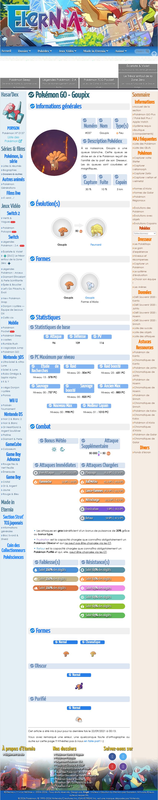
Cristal (6, 481)
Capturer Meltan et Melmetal (145, 179)
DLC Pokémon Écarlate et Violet (73, 768)
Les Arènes (140, 287)
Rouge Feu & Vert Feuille (9, 465)
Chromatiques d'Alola (142, 428)
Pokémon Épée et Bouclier (70, 779)
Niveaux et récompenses (140, 257)
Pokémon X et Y (64, 786)
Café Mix (8, 317)
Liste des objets (142, 332)
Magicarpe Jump (13, 347)
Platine (7, 435)
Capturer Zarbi (142, 173)
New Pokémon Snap (10, 300)
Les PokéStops (142, 244)
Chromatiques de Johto (144, 373)
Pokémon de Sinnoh (141, 397)
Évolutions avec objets (143, 217)
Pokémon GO (11, 351)
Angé (86, 792)
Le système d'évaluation (140, 273)
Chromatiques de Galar (144, 440)
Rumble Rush (10, 343)
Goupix (89, 297)
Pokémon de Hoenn (141, 381)
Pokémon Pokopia (7, 229)
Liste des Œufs (142, 147)
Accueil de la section (141, 108)
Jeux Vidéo (66, 51)
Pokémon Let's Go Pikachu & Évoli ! (74, 782)
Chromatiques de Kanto (144, 361)
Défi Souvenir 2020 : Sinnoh (145, 322)
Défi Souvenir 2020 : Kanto (145, 298)
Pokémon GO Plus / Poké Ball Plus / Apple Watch (144, 118)
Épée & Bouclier (12, 284)
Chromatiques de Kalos (144, 416)
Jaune (6, 490)
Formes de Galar (144, 192)
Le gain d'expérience (140, 250)
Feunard (96, 244)
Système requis (142, 126)
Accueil (6, 51)
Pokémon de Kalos (145, 410)
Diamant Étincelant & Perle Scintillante (13, 278)
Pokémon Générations (8, 186)
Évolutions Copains (145, 223)
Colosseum (9, 449)
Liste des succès (143, 328)
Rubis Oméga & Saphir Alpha (11, 375)
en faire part (92, 741)
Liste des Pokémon (12, 139)
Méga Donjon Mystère (10, 389)
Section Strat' (13, 517)
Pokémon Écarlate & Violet (70, 765)
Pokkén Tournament (8, 407)
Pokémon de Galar (145, 434)
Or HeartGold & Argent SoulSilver (11, 429)
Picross (7, 395)
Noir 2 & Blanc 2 (12, 419)
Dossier (23, 51)
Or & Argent (10, 485)
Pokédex (43, 51)
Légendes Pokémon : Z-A (59, 80)
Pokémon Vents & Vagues (69, 754)
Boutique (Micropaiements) (143, 131)
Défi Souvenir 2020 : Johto (145, 306)
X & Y (6, 381)
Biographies (10, 170)
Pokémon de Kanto (141, 354)
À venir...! (8, 197)
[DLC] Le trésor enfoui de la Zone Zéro (13, 259)
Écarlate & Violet (138, 66)
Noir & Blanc (10, 423)
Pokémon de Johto (145, 367)
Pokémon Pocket (7, 329)
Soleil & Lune (10, 369)
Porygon (13, 128)
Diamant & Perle (12, 439)
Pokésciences (13, 557)
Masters (7, 339)
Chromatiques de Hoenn (144, 389)
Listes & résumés (12, 166)
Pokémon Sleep (19, 80)
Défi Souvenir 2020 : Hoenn (145, 314)
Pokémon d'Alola (144, 422)
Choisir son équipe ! (144, 281)
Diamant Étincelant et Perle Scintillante (76, 775)
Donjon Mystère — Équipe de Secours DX (12, 310)
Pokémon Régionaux (139, 198)
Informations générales (9, 529)
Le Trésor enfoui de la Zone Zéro (138, 78)
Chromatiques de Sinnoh (144, 404)
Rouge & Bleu (11, 494)
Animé (119, 51)
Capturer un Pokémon (141, 265)
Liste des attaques (144, 336)
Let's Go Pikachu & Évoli (13, 290)
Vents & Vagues (6, 219)
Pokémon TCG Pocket (99, 80)
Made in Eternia (94, 51)
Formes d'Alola (142, 188)
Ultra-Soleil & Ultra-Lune (12, 363)
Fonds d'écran (142, 452)
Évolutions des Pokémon (142, 209)
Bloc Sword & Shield (9, 537)
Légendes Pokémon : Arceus (12, 270)
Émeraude (9, 471)
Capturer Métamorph (139, 167)
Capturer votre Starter (142, 159)
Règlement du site (14, 754)
